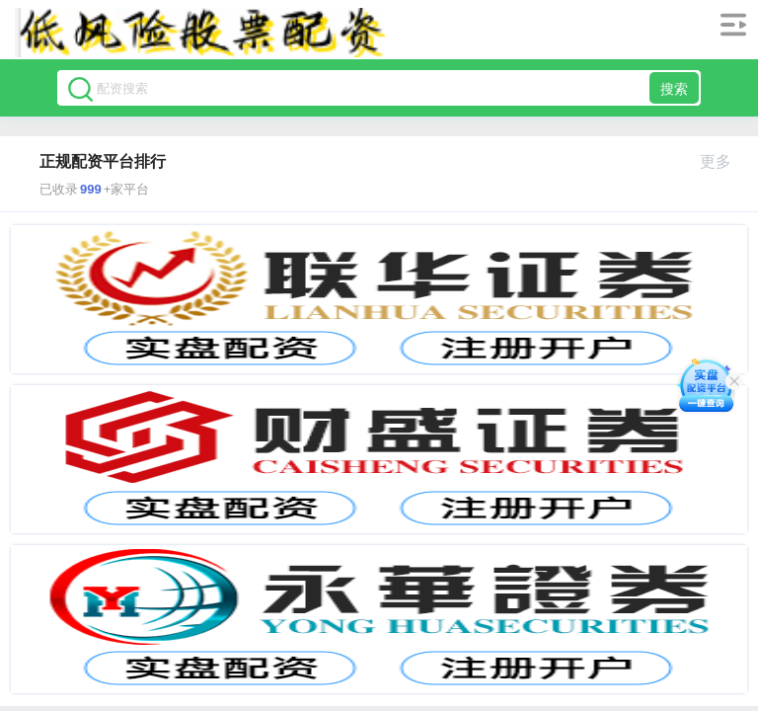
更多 (724, 161)
